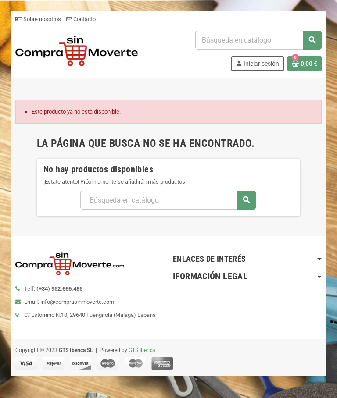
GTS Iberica (141, 350)
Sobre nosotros (38, 19)
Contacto (80, 19)
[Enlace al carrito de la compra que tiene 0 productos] (305, 63)
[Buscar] (258, 40)
